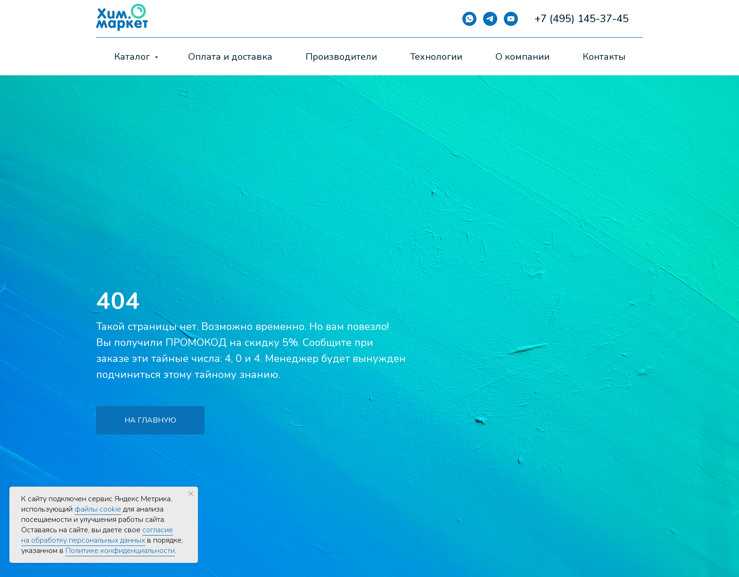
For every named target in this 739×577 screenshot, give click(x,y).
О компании (522, 56)
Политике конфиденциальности (120, 550)
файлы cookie (97, 509)
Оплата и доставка (230, 56)
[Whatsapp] (469, 19)
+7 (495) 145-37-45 (581, 19)
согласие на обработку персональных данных (97, 535)
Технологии (436, 56)
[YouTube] (511, 19)
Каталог (133, 56)
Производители (341, 56)
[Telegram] (490, 19)
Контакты (604, 56)
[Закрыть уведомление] (191, 493)
